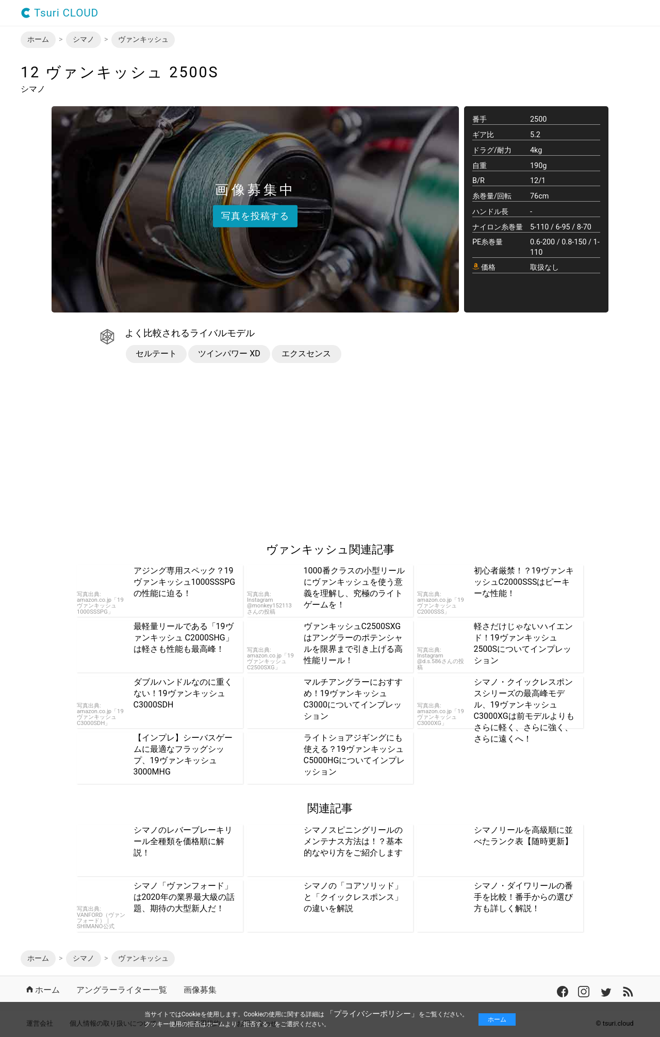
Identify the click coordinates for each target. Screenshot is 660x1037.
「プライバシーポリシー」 (372, 1013)
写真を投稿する (255, 215)
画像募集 (200, 990)
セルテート (156, 353)
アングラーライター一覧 (121, 990)
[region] (107, 453)
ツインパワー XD (229, 353)
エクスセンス (306, 353)
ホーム (497, 1019)
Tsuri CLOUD (59, 13)
